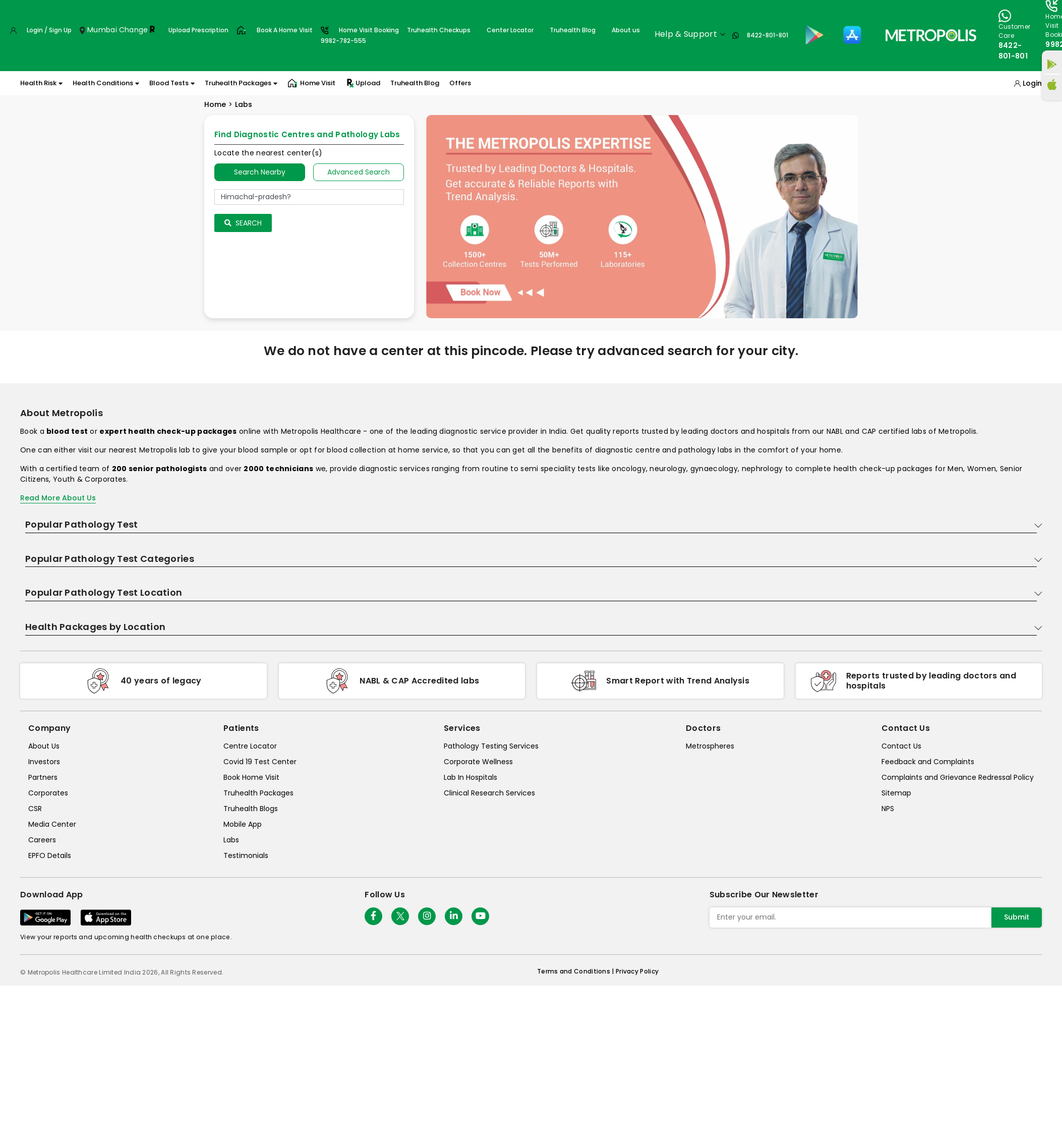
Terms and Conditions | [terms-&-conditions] (576, 971)
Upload (362, 83)
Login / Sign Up (49, 30)
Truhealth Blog (573, 30)
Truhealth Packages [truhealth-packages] (258, 793)
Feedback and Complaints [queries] (927, 762)
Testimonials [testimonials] (245, 855)
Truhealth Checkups (438, 30)
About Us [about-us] (44, 746)
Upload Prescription (198, 30)
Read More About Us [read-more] (58, 498)
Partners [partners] (42, 777)
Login (1032, 83)
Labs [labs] (231, 840)
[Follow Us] (373, 916)
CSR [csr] (35, 809)
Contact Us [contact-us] (901, 746)
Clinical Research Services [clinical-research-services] (489, 793)
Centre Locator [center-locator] (250, 746)
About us (626, 30)
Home (215, 104)
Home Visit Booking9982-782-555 (360, 35)
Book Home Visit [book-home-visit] (251, 777)
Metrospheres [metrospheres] (710, 746)
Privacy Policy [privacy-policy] (637, 971)
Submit (1016, 917)
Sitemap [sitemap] (896, 793)
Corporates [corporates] (48, 793)
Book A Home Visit (285, 30)
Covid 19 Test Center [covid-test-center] (260, 762)
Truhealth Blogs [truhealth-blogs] (250, 809)
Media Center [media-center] (52, 824)
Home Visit (311, 83)
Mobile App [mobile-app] (242, 824)
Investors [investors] (44, 762)
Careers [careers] (42, 840)
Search (243, 223)
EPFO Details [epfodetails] (49, 855)
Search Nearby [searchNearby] (259, 172)
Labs (243, 104)
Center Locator (510, 30)
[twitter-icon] (400, 916)
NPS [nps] (887, 809)
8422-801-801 (767, 35)
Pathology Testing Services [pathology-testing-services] (491, 746)
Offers (460, 83)
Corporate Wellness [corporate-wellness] (478, 762)
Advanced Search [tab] (358, 172)
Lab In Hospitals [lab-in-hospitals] (470, 777)
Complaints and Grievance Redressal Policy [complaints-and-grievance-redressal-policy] (957, 777)
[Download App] (45, 917)
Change (133, 30)
